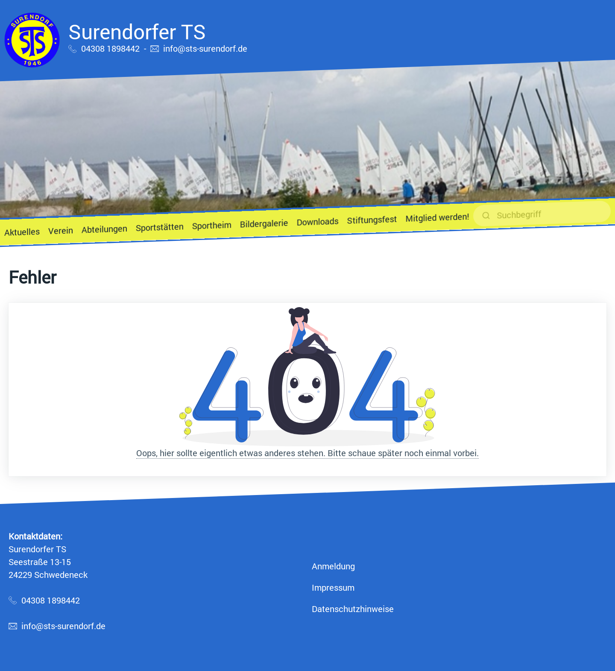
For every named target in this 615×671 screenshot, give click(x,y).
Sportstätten (160, 226)
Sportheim (211, 225)
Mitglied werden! (437, 217)
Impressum (333, 587)
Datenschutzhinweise (353, 608)
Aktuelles (22, 232)
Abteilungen (104, 229)
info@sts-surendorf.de (205, 48)
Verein (60, 230)
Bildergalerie (264, 223)
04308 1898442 (110, 48)
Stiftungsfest (372, 219)
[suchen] (542, 213)
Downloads (318, 221)
